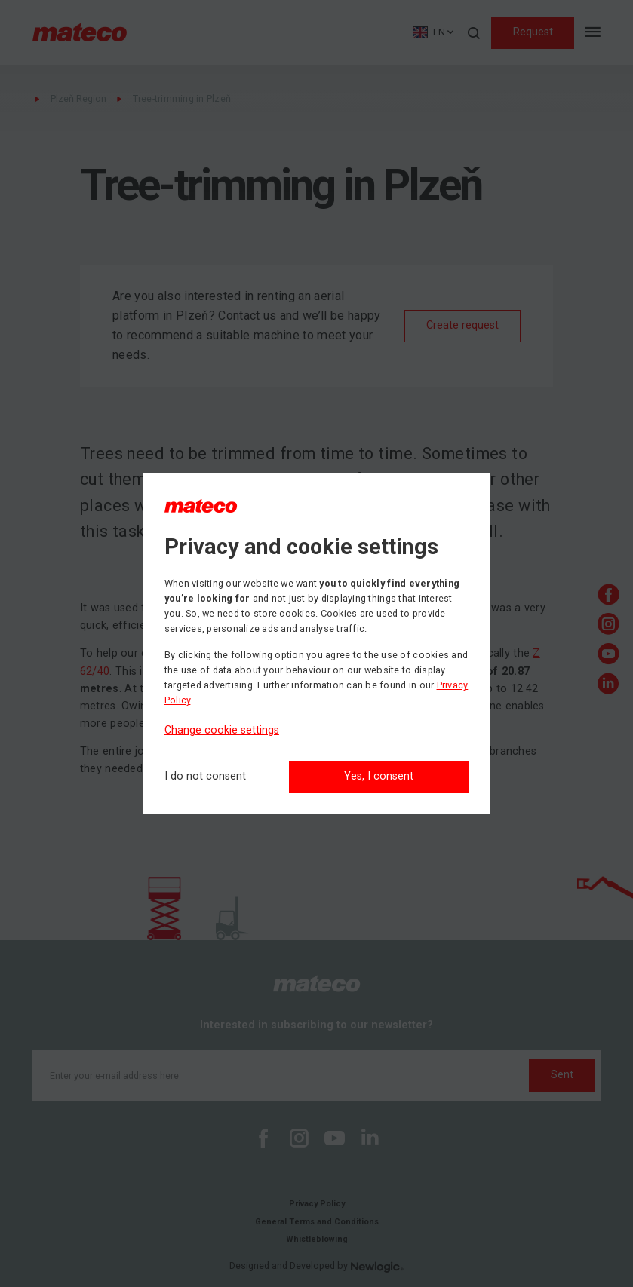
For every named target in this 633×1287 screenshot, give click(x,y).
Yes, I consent (378, 776)
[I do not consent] (205, 777)
